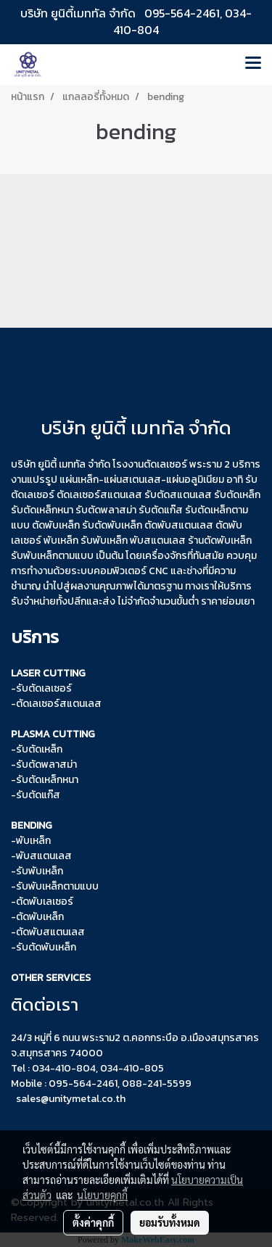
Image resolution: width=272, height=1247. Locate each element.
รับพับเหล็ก (104, 540)
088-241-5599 (156, 1083)
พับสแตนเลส (158, 540)
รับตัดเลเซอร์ (44, 688)
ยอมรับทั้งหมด (169, 1222)
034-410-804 (64, 1068)
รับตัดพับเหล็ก (112, 525)
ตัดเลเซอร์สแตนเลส (99, 494)
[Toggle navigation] (253, 64)
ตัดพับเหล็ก (40, 916)
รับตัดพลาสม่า (105, 510)
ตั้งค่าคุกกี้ (93, 1222)
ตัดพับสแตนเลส (50, 932)
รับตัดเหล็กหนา (47, 779)
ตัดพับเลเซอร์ (44, 901)
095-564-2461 (182, 13)
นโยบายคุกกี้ (102, 1194)
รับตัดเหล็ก (39, 749)
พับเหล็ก (33, 840)
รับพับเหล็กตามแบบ (57, 886)
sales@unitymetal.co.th (70, 1098)
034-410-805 (132, 1068)
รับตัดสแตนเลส (178, 494)
